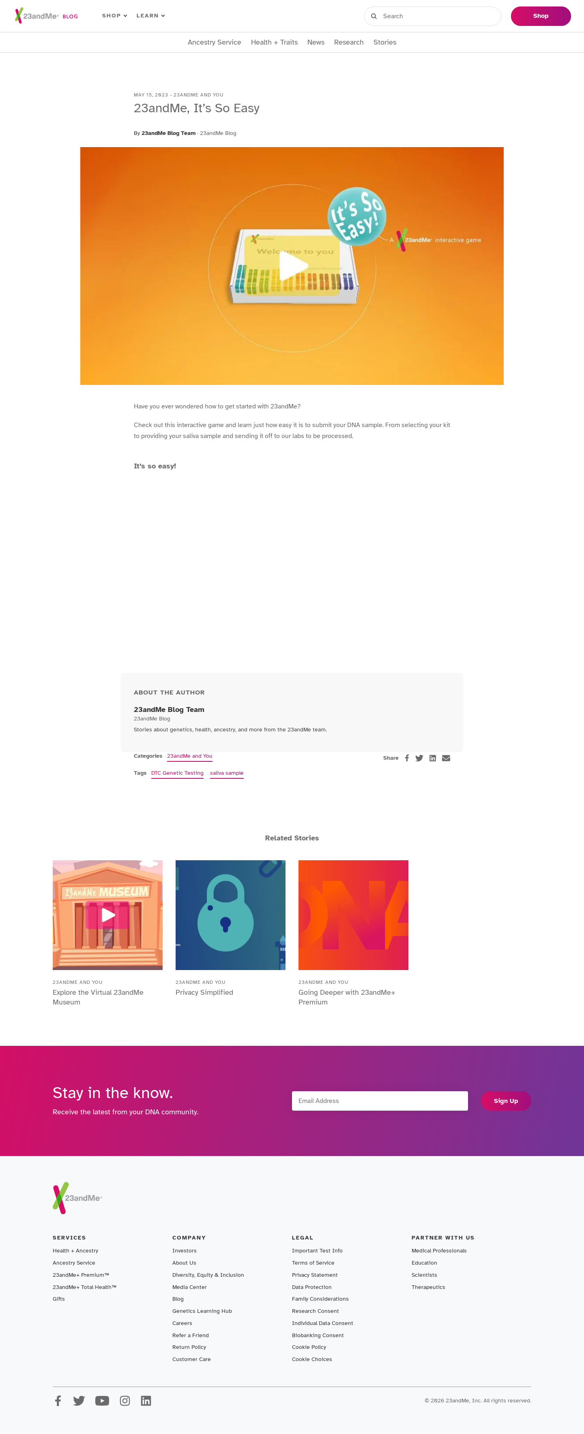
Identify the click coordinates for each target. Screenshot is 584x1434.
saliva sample (227, 772)
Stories (385, 42)
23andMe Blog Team (168, 133)
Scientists (424, 1275)
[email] (446, 758)
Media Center (189, 1287)
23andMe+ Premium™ (81, 1275)
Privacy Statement (315, 1275)
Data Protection (312, 1287)
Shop (114, 16)
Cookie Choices (312, 1359)
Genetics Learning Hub (202, 1311)
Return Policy (189, 1347)
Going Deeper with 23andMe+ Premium (346, 997)
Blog (178, 1298)
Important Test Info (317, 1250)
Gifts (59, 1298)
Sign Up (506, 1101)
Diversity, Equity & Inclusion (208, 1275)
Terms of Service (313, 1262)
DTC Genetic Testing (177, 772)
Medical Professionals (439, 1250)
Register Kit (449, 16)
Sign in (402, 16)
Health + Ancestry (75, 1250)
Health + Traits (274, 42)
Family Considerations (320, 1298)
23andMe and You (190, 755)
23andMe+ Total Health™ (84, 1287)
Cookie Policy (309, 1347)
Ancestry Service (214, 42)
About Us (184, 1262)
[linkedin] (432, 758)
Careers (182, 1323)
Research (349, 42)
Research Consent (315, 1311)
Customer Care (191, 1359)
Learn (151, 16)
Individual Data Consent (322, 1323)
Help (492, 16)
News (315, 42)
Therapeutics (428, 1287)
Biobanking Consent (318, 1335)
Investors (184, 1250)
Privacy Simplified (204, 992)
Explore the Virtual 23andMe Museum (98, 997)
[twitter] (419, 758)
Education (424, 1262)
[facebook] (407, 757)
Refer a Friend (190, 1335)
